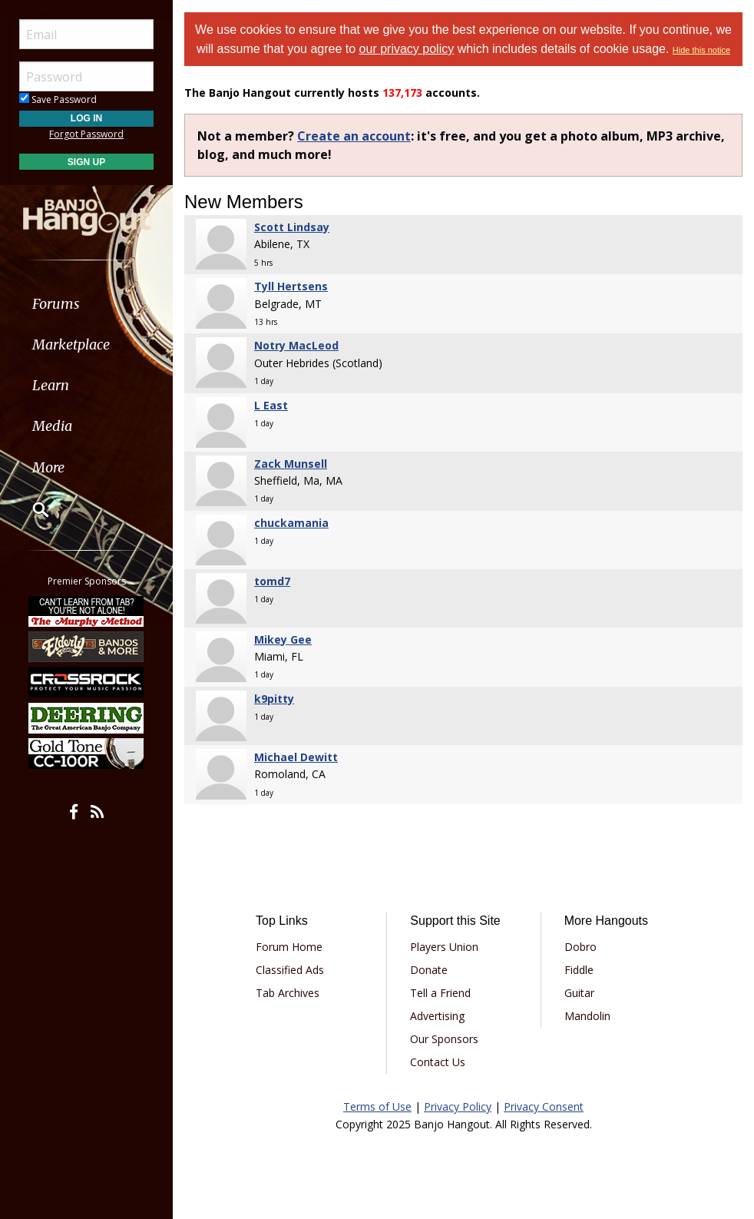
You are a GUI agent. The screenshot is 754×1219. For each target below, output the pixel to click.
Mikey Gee (283, 639)
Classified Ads (290, 969)
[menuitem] (86, 303)
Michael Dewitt (296, 757)
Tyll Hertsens (291, 286)
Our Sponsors (444, 1039)
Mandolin (587, 1016)
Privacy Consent (544, 1106)
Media (52, 426)
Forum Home (289, 946)
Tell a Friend (440, 992)
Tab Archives (287, 992)
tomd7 (272, 581)
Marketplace (71, 344)
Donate (429, 969)
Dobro (580, 946)
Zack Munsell (290, 463)
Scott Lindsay (291, 227)
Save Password (58, 99)
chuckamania (291, 522)
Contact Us (437, 1062)
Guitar (579, 992)
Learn (50, 385)
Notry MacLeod (296, 345)
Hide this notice (701, 50)
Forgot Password (86, 134)
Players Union (444, 946)
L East (271, 405)
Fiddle (579, 969)
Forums (56, 304)
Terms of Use (377, 1106)
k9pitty (274, 698)
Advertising (437, 1016)
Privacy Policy (457, 1106)
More (48, 467)
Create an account (354, 136)
